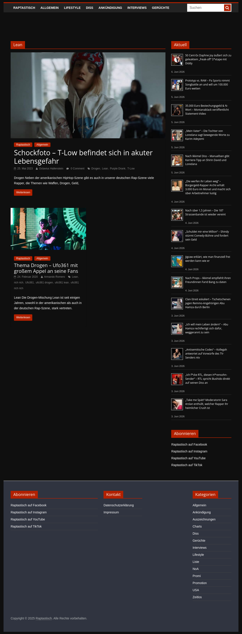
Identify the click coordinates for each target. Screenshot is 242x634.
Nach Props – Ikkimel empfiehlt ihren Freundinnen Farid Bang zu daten (208, 280)
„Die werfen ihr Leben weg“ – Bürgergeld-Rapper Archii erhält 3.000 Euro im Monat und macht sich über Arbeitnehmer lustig (207, 187)
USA (196, 590)
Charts (197, 526)
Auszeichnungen (204, 519)
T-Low (131, 168)
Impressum (111, 512)
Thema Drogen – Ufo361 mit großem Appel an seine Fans (46, 268)
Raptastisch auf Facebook (189, 444)
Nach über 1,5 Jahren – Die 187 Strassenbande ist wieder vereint (205, 212)
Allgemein (49, 7)
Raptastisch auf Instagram (189, 451)
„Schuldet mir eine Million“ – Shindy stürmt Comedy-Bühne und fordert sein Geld (207, 235)
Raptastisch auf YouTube (188, 458)
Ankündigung (110, 7)
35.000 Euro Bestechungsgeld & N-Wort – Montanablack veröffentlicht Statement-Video (207, 110)
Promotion (200, 583)
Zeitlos (197, 597)
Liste (196, 562)
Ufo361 (29, 282)
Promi (197, 576)
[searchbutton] (227, 7)
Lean (105, 168)
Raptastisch (24, 7)
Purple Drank (117, 168)
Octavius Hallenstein (51, 168)
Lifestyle (72, 7)
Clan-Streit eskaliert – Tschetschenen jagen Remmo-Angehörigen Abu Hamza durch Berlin (207, 303)
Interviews (137, 7)
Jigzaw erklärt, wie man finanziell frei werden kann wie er (207, 259)
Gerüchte (160, 7)
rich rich (18, 282)
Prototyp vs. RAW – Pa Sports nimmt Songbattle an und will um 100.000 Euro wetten (207, 84)
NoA (196, 569)
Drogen (95, 168)
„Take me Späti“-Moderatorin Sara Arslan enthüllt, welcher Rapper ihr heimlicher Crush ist (206, 404)
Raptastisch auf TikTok (186, 465)
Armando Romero (54, 276)
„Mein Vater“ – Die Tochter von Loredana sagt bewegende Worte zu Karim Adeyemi (207, 135)
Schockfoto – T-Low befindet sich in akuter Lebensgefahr (83, 157)
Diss (89, 7)
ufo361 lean (62, 282)
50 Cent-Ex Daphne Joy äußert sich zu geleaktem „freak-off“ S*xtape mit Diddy (208, 59)
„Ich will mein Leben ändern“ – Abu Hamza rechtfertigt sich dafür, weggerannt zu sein (206, 328)
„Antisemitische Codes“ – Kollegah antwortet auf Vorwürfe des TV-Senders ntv (206, 353)
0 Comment (75, 168)
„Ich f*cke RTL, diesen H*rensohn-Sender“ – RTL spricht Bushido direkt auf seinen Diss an (207, 379)
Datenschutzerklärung (119, 505)
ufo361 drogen (44, 282)
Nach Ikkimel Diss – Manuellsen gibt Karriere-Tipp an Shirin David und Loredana (207, 160)
